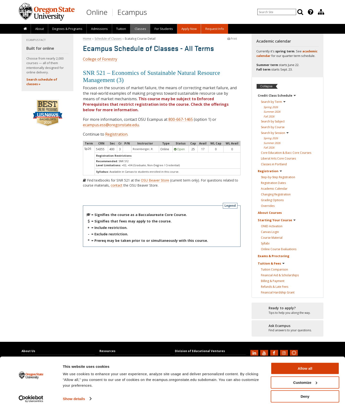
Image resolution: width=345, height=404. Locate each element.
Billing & (272, 281)
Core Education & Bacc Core (286, 153)
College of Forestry (100, 59)
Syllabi (265, 243)
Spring (271, 107)
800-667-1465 (180, 119)
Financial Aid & (280, 275)
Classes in (274, 164)
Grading (272, 200)
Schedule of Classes (108, 39)
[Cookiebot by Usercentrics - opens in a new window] (31, 394)
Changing (276, 194)
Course (271, 238)
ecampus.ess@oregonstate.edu (111, 124)
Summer (272, 111)
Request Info (214, 29)
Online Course (278, 249)
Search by (273, 102)
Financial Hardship (277, 292)
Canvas (270, 232)
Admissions (99, 29)
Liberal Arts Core (278, 158)
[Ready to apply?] (287, 310)
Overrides (268, 206)
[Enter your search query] (276, 12)
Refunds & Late (274, 287)
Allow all (305, 364)
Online (97, 12)
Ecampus (132, 12)
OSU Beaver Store (155, 180)
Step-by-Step (278, 177)
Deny (305, 392)
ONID (271, 226)
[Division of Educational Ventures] (321, 12)
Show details (74, 394)
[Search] (300, 12)
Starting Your (277, 220)
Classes (140, 29)
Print (232, 39)
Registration (116, 134)
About (39, 29)
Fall (269, 116)
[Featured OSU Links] (310, 12)
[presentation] (310, 12)
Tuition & (271, 263)
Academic (274, 189)
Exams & (273, 256)
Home (87, 39)
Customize (305, 378)
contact (116, 185)
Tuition (121, 29)
